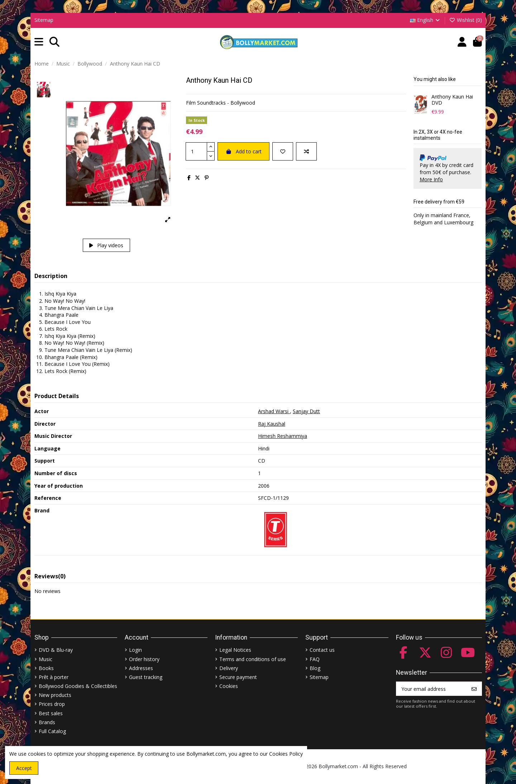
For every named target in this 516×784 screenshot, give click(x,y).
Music (45, 659)
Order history (144, 659)
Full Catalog (52, 731)
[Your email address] (431, 688)
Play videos (106, 245)
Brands (47, 722)
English (425, 19)
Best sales (51, 713)
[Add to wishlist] (282, 151)
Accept (24, 768)
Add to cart (243, 151)
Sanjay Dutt (306, 411)
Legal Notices (235, 649)
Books (46, 668)
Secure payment (238, 677)
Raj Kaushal (271, 423)
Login (135, 649)
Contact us (322, 649)
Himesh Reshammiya (282, 435)
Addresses (141, 668)
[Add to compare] (306, 151)
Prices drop (52, 704)
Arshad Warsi (274, 411)
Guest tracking (145, 677)
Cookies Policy (286, 753)
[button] (39, 42)
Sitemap (43, 19)
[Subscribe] (474, 688)
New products (55, 695)
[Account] (462, 42)
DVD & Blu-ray (56, 649)
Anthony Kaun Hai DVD (452, 99)
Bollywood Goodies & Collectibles (78, 686)
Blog (315, 668)
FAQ (315, 659)
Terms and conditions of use (252, 659)
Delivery (228, 668)
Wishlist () (465, 19)
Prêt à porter (53, 677)
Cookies (228, 686)
